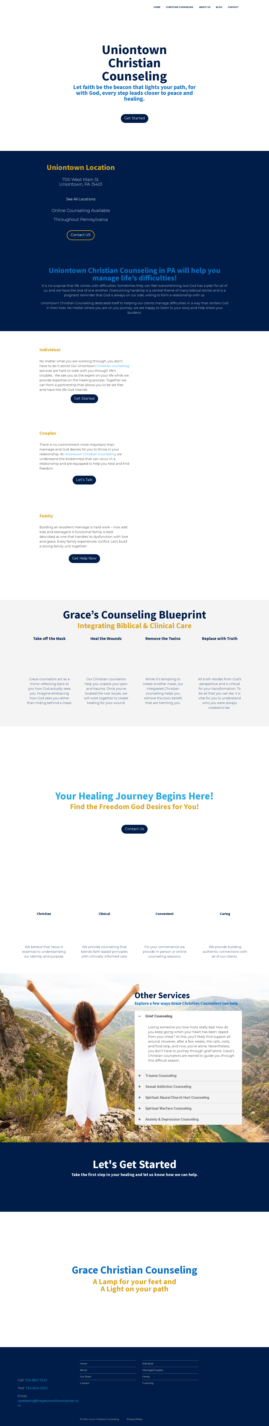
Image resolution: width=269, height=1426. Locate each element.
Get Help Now (84, 558)
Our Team (85, 1376)
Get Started (134, 118)
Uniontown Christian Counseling (90, 454)
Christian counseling (113, 366)
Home (83, 1363)
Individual (147, 1363)
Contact (84, 1383)
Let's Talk (84, 480)
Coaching (147, 1383)
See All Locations (80, 199)
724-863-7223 (36, 1380)
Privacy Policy (135, 1419)
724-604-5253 (37, 1388)
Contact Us (134, 829)
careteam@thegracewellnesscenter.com (48, 1403)
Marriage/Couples (152, 1370)
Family (146, 1376)
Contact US (81, 235)
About (83, 1370)
